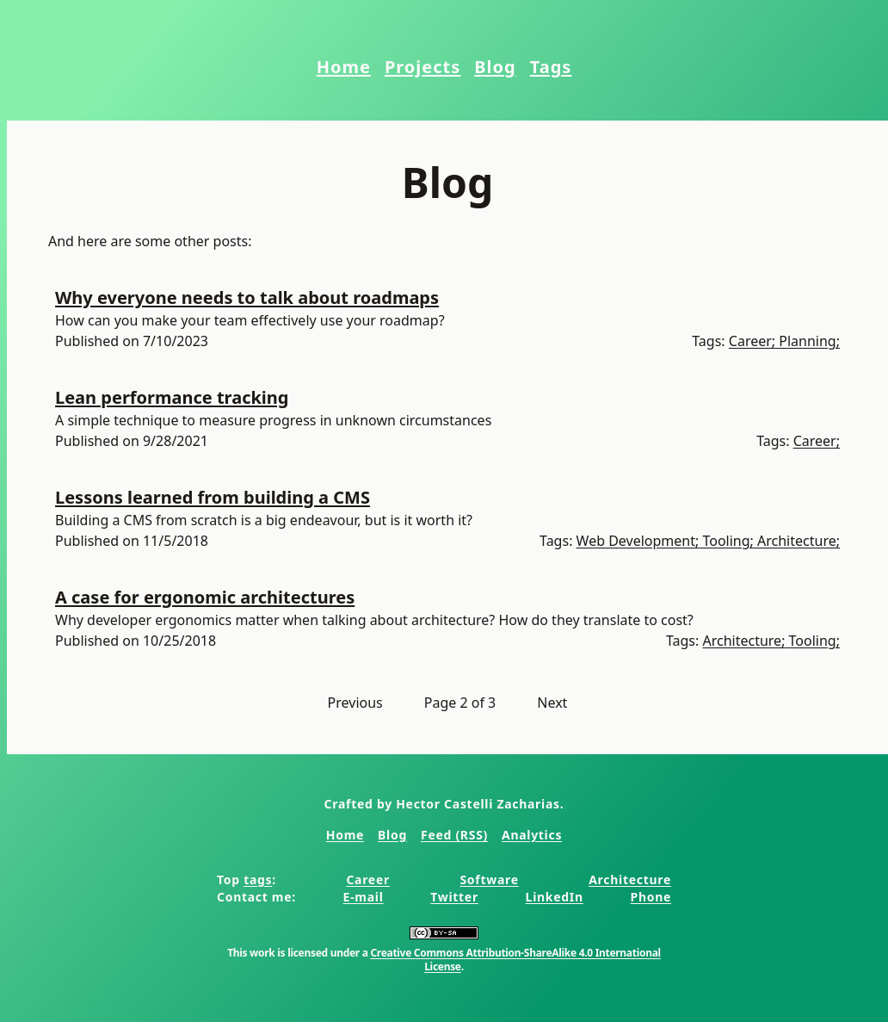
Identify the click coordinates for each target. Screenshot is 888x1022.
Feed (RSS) (454, 835)
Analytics (532, 835)
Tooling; (726, 540)
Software (488, 879)
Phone (650, 897)
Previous (355, 702)
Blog (494, 66)
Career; (752, 340)
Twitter (454, 897)
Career (368, 879)
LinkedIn (554, 897)
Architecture (630, 879)
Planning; (807, 340)
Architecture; (797, 540)
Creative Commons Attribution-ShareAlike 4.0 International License (515, 959)
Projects (422, 66)
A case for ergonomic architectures (205, 597)
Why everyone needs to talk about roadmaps (247, 297)
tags (258, 879)
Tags (551, 66)
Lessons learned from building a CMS (212, 497)
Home (344, 66)
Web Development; (638, 540)
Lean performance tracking (171, 397)
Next (552, 702)
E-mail (363, 897)
